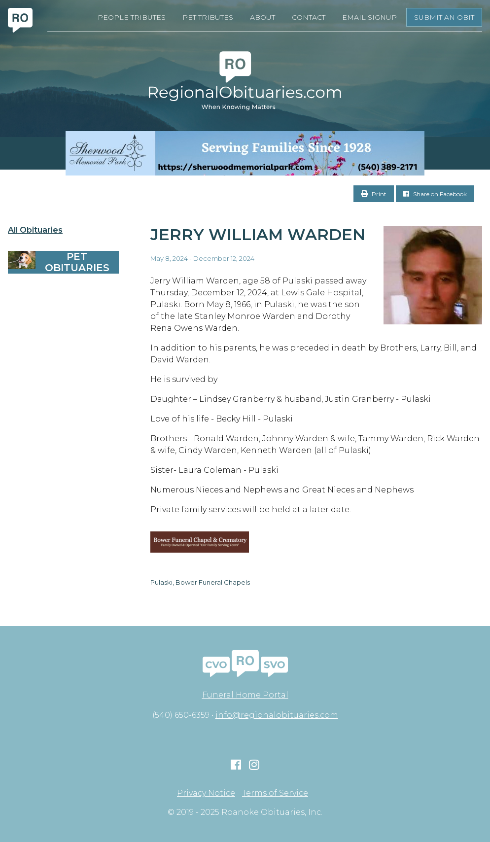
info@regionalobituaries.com (276, 715)
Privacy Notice (206, 793)
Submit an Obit (444, 17)
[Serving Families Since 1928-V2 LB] (245, 153)
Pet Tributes (207, 17)
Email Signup (369, 17)
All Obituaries (35, 230)
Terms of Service (275, 793)
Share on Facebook (435, 194)
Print (373, 194)
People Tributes (132, 17)
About (262, 17)
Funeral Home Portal (245, 695)
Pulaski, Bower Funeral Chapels (200, 582)
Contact (308, 17)
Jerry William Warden (257, 234)
